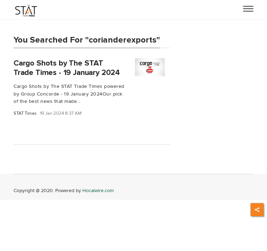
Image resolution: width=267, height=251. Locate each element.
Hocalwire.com (98, 190)
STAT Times (25, 113)
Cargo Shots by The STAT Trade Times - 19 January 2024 (67, 67)
